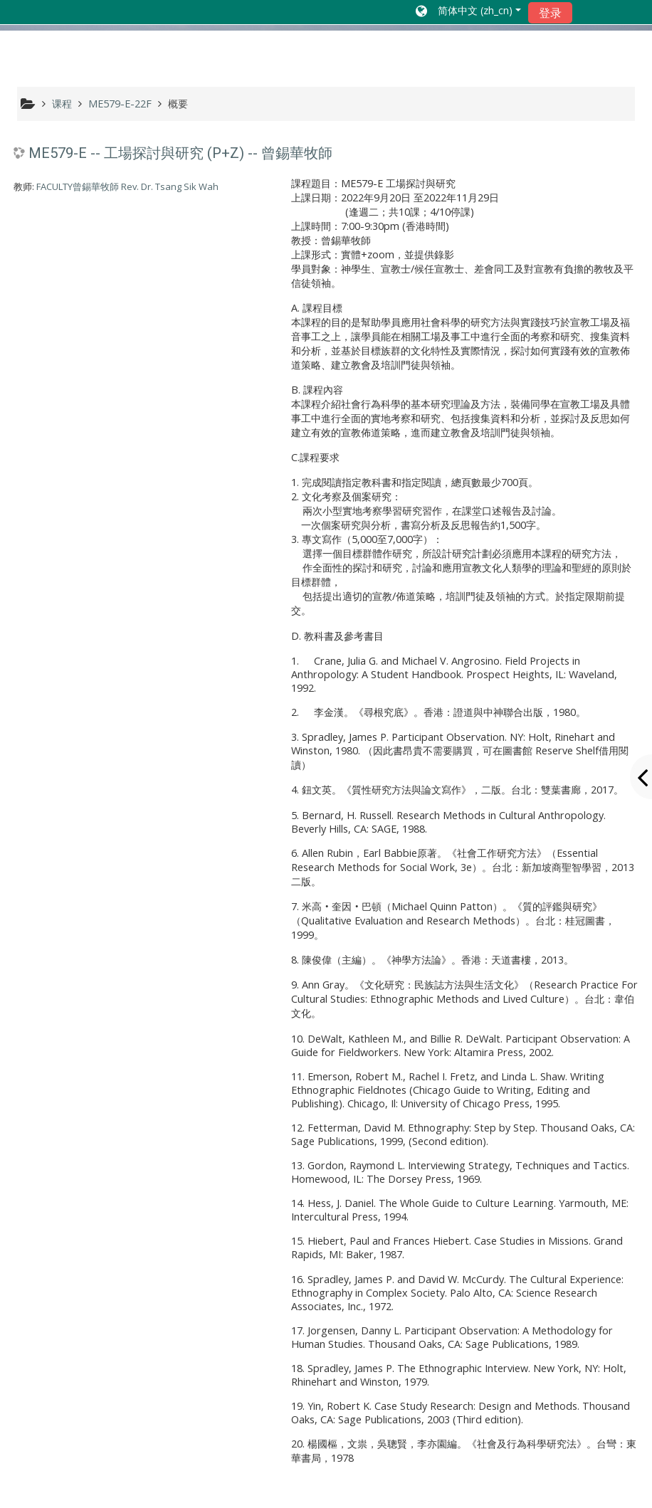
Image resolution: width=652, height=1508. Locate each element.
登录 (550, 13)
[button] (468, 12)
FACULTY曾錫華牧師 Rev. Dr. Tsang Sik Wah (127, 186)
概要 (178, 103)
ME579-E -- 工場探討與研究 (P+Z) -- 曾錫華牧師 (180, 153)
